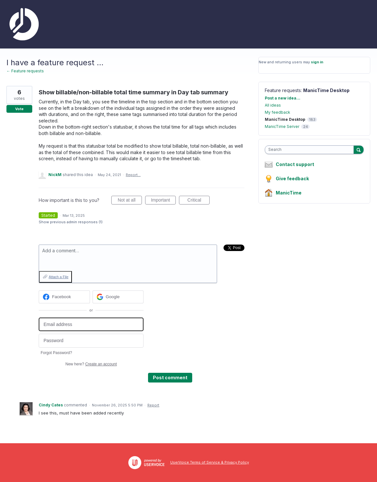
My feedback (277, 112)
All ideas (273, 105)
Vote (19, 109)
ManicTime (289, 192)
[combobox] (310, 149)
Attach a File (58, 277)
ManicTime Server (282, 126)
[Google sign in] (118, 296)
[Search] (358, 149)
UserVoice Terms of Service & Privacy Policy (209, 462)
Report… (133, 175)
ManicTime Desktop (326, 90)
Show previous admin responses (71, 222)
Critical (198, 200)
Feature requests (283, 90)
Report (153, 405)
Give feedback (292, 178)
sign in (317, 62)
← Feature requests (25, 70)
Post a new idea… (282, 98)
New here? (91, 364)
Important (163, 200)
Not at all (130, 200)
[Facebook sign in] (64, 296)
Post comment (170, 377)
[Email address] (91, 324)
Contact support (295, 164)
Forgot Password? (56, 353)
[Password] (91, 341)
